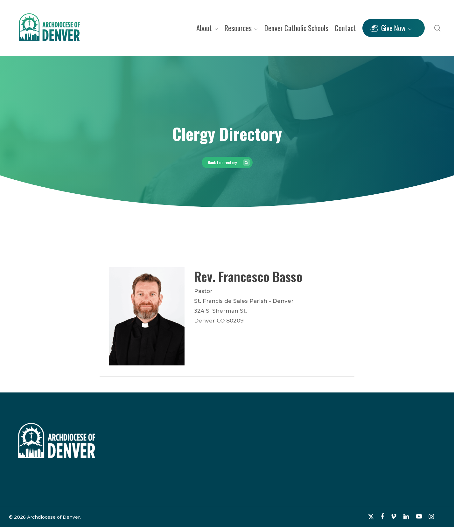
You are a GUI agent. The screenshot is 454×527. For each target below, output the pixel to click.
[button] (227, 162)
